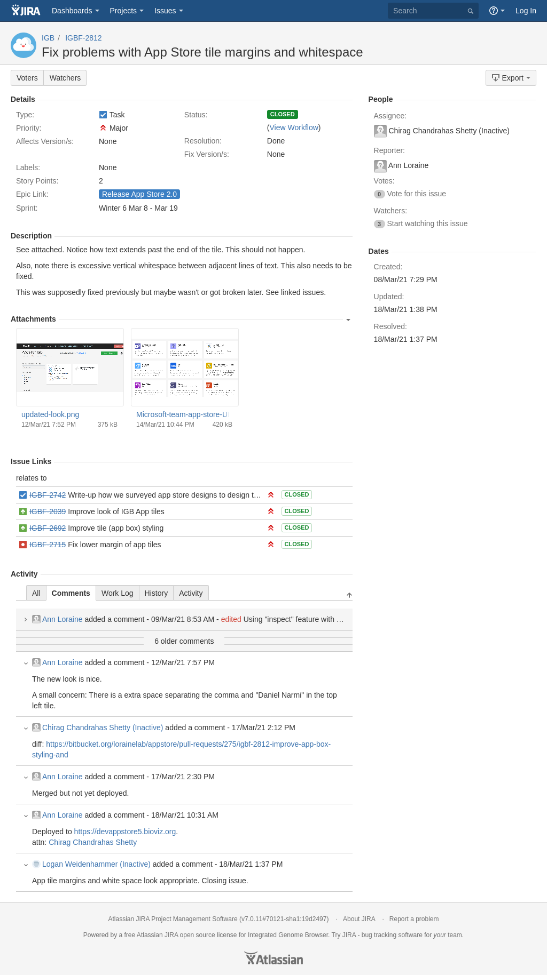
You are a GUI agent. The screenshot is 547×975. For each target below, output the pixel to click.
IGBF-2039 (47, 511)
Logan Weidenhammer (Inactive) (91, 864)
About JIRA (359, 919)
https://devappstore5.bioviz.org (125, 831)
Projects (123, 10)
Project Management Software (194, 919)
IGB (48, 38)
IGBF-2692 (47, 528)
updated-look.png (50, 414)
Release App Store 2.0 (139, 194)
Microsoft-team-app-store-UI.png (184, 414)
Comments (71, 593)
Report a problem (414, 919)
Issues (165, 10)
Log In (525, 10)
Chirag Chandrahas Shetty (93, 842)
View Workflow (293, 127)
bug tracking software (392, 935)
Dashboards (72, 10)
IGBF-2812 (83, 38)
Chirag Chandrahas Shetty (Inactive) (97, 727)
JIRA (171, 935)
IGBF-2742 (47, 495)
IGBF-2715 (47, 544)
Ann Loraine (57, 619)
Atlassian (273, 958)
